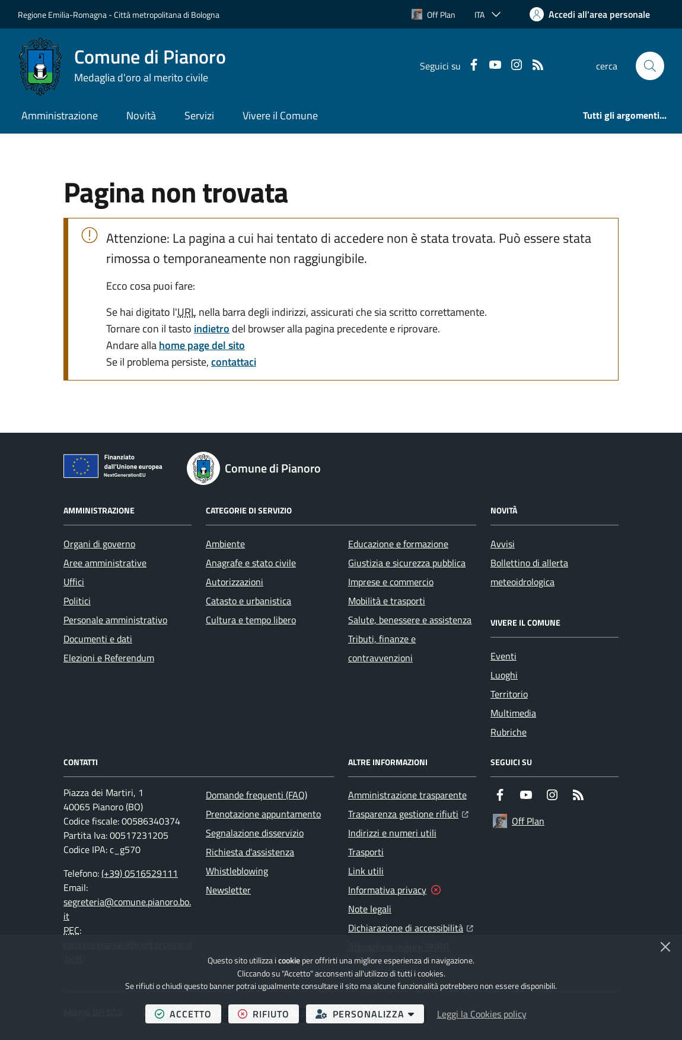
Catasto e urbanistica (248, 601)
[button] (650, 66)
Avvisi (502, 544)
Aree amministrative (104, 563)
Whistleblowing (237, 871)
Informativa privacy (387, 890)
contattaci (233, 362)
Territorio (509, 694)
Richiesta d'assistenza (250, 852)
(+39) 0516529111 (139, 873)
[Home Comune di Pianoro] (122, 66)
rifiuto (268, 1013)
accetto (188, 1013)
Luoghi (504, 675)
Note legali (369, 909)
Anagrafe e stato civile (251, 563)
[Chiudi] (665, 947)
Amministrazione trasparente (407, 795)
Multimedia (513, 713)
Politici (77, 601)
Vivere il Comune (280, 115)
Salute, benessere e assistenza (409, 620)
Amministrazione (59, 115)
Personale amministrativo (115, 620)
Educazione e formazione (398, 544)
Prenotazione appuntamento (263, 814)
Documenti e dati (97, 639)
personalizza (369, 1013)
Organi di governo (99, 544)
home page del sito (202, 345)
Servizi (199, 115)
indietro (212, 329)
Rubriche (508, 732)
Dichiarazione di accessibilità (410, 926)
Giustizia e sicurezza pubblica (407, 563)
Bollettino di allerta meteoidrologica (529, 572)
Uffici (73, 582)
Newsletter (228, 890)
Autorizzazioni (234, 582)
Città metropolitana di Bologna (166, 14)
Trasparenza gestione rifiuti (408, 812)
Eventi (503, 656)
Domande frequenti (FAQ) (256, 795)
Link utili (366, 871)
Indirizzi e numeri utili (392, 833)
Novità (141, 115)
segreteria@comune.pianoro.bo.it (127, 909)
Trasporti (366, 852)
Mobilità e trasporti (386, 601)
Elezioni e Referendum (108, 658)
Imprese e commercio (391, 582)
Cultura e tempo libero (251, 620)
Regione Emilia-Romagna (62, 14)
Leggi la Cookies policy (482, 1014)
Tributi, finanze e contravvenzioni (382, 648)
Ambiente (225, 544)
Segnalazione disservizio (255, 833)
